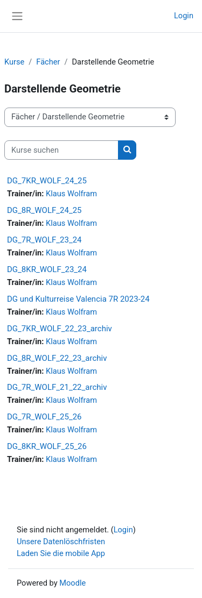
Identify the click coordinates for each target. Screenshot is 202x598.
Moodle (72, 583)
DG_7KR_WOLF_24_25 (47, 181)
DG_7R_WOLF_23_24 (44, 240)
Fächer (48, 62)
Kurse (14, 62)
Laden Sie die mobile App (61, 553)
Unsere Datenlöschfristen (61, 541)
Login (183, 15)
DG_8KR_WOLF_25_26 (47, 446)
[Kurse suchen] (61, 150)
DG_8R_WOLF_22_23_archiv (57, 358)
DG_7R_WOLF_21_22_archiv (57, 387)
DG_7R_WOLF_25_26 (44, 417)
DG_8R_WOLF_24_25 (44, 210)
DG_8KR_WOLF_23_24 (47, 269)
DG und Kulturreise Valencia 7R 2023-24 (78, 299)
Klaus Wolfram (71, 193)
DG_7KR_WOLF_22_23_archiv (59, 328)
